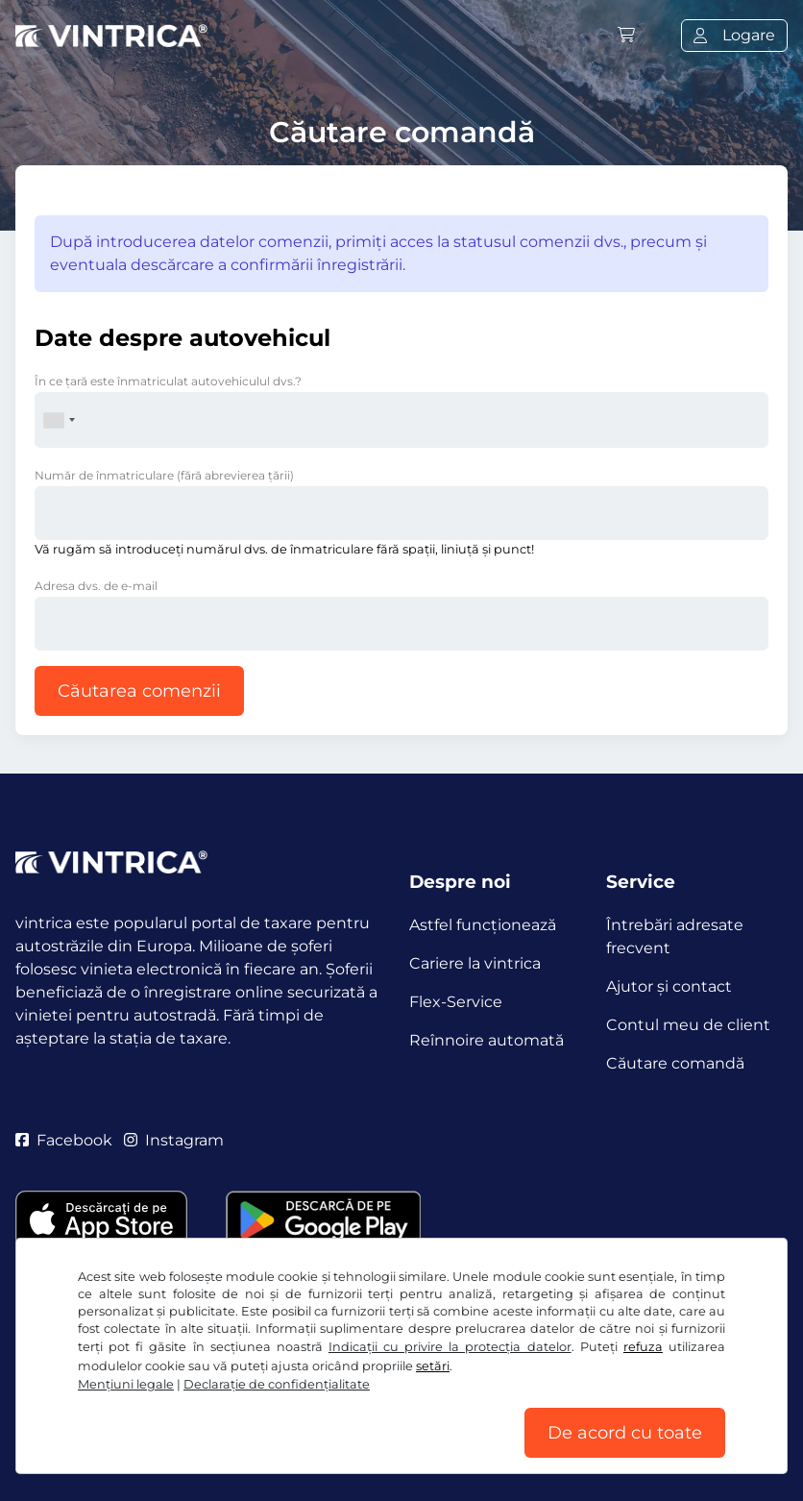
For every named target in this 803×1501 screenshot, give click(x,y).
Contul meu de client (688, 1025)
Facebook (63, 1140)
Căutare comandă (675, 1063)
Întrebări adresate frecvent (674, 936)
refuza (643, 1347)
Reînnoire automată (486, 1040)
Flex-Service (455, 1002)
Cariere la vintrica (475, 963)
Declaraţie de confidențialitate (276, 1384)
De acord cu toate (625, 1432)
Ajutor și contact (669, 986)
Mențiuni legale (126, 1384)
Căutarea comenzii (139, 690)
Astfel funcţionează (482, 925)
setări (433, 1366)
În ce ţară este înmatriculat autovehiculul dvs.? (168, 381)
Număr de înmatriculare (164, 475)
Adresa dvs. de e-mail (96, 585)
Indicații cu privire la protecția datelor (450, 1347)
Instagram (174, 1140)
